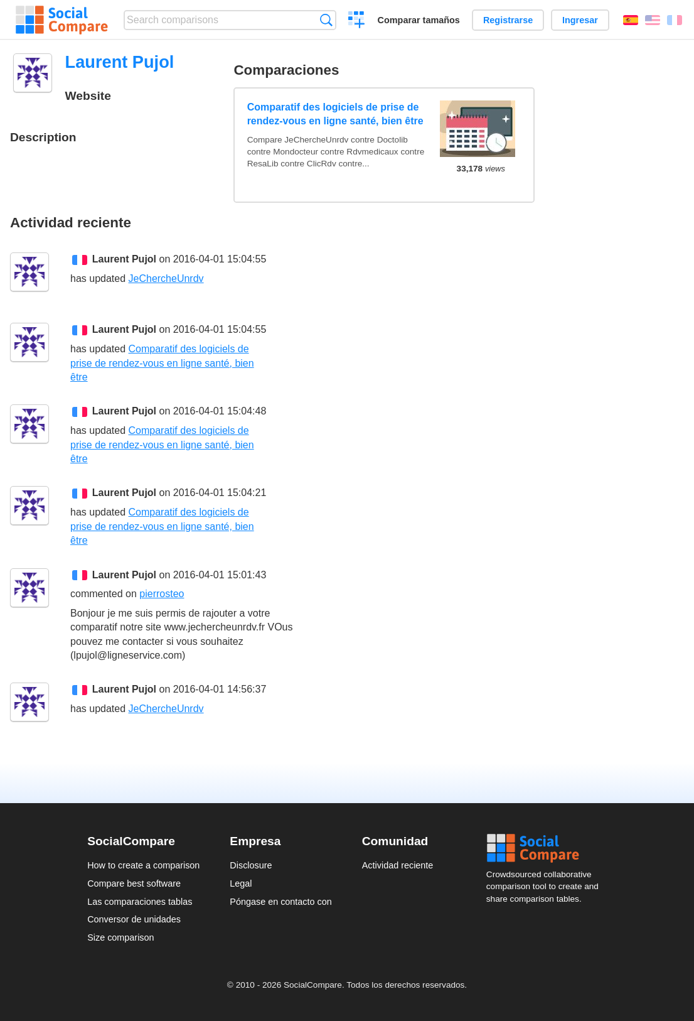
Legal (241, 883)
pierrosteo (161, 593)
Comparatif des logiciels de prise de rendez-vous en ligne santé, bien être (335, 114)
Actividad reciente (398, 865)
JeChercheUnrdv (166, 278)
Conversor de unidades (134, 919)
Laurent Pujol (124, 259)
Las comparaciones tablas (139, 902)
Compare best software (134, 883)
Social (546, 848)
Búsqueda (326, 20)
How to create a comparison (143, 865)
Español (630, 20)
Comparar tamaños (419, 20)
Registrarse (508, 20)
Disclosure (251, 865)
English (652, 20)
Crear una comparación (356, 21)
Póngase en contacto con (280, 902)
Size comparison (120, 937)
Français (674, 20)
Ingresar (580, 20)
